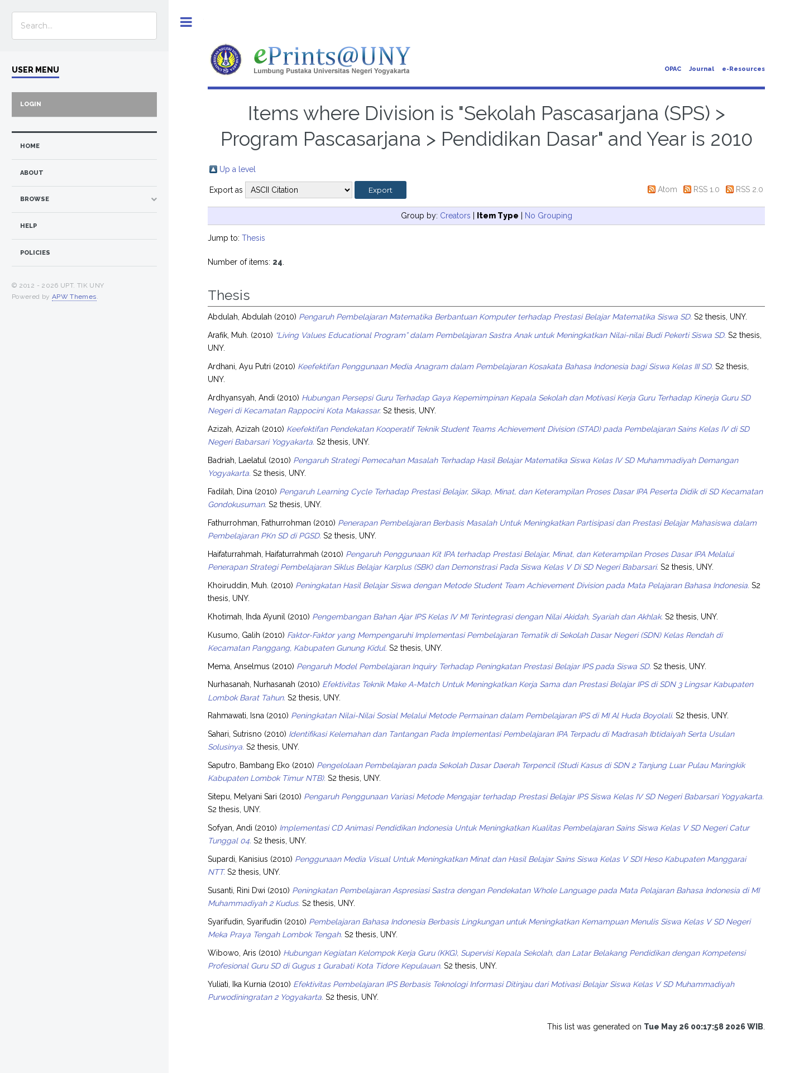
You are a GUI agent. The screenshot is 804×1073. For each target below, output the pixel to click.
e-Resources (743, 69)
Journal (701, 69)
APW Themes (74, 297)
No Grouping (548, 215)
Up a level (237, 169)
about (32, 173)
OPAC (672, 69)
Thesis (253, 237)
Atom (667, 189)
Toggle (186, 22)
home (30, 146)
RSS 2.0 (749, 189)
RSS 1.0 (706, 189)
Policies (35, 252)
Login (30, 104)
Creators (455, 215)
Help (28, 226)
